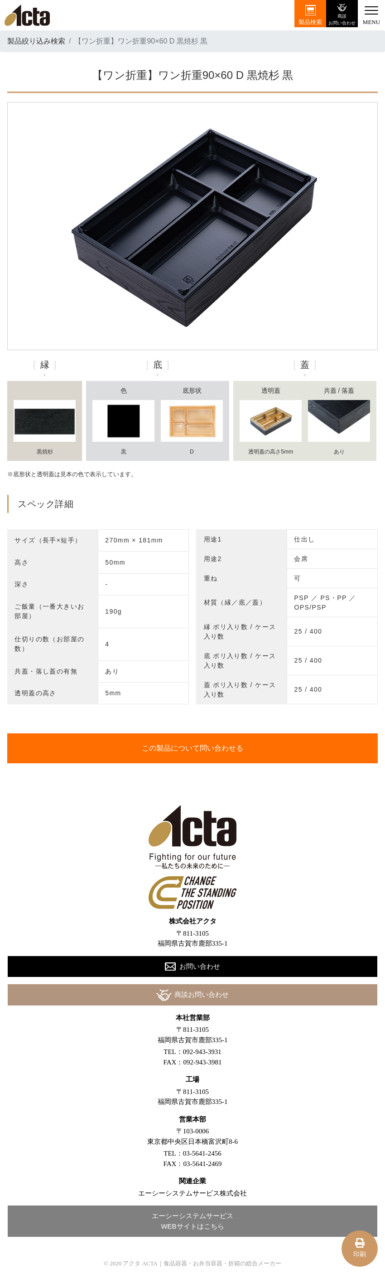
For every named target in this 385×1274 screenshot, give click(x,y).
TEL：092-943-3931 (192, 1051)
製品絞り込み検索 (36, 41)
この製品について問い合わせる (192, 748)
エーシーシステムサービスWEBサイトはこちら (192, 1221)
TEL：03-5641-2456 (192, 1153)
